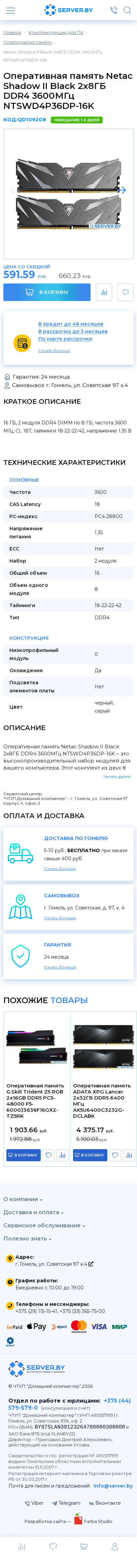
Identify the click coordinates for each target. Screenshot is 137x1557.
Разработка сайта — (48, 1521)
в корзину (25, 1155)
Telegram (66, 1503)
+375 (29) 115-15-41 (36, 1311)
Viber (34, 1503)
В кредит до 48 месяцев (70, 324)
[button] (121, 190)
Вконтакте (105, 1503)
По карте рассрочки (65, 339)
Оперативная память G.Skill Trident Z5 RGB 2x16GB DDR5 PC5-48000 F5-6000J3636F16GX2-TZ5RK (35, 1101)
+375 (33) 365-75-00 (82, 1311)
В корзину (47, 292)
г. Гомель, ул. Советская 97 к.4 (54, 1264)
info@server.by (113, 1486)
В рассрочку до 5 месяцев (73, 331)
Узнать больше (54, 350)
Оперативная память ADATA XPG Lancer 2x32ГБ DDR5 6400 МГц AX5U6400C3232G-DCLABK (102, 1101)
